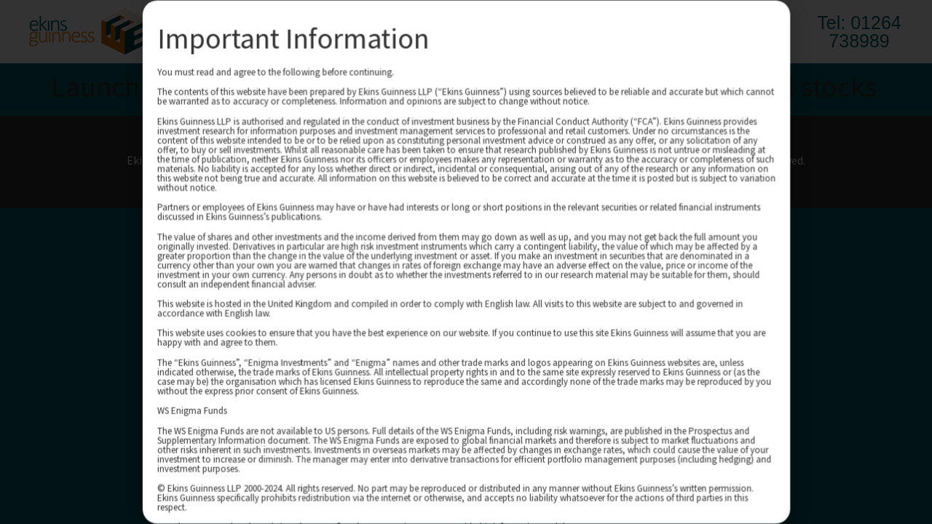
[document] (466, 262)
